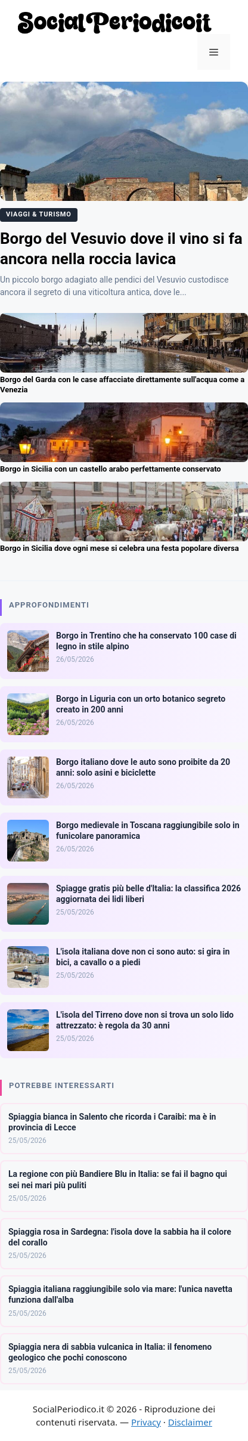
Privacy (146, 1422)
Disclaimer (190, 1422)
